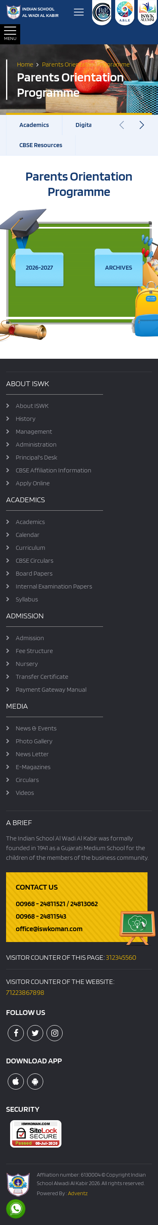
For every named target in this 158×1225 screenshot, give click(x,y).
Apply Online (33, 483)
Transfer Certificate (42, 676)
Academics (34, 125)
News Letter (32, 754)
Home (25, 64)
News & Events (36, 728)
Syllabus (27, 599)
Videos (25, 793)
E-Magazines (33, 767)
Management (34, 431)
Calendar (28, 535)
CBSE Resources (40, 145)
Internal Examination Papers (54, 586)
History (26, 418)
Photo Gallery (34, 741)
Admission (30, 638)
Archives (118, 267)
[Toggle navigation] (79, 12)
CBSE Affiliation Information (53, 470)
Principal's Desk (36, 457)
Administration (36, 444)
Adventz (78, 1193)
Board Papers (34, 573)
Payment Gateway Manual (51, 689)
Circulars (27, 780)
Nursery (27, 664)
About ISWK (32, 406)
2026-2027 (39, 267)
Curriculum (30, 547)
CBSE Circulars (34, 560)
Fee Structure (34, 651)
